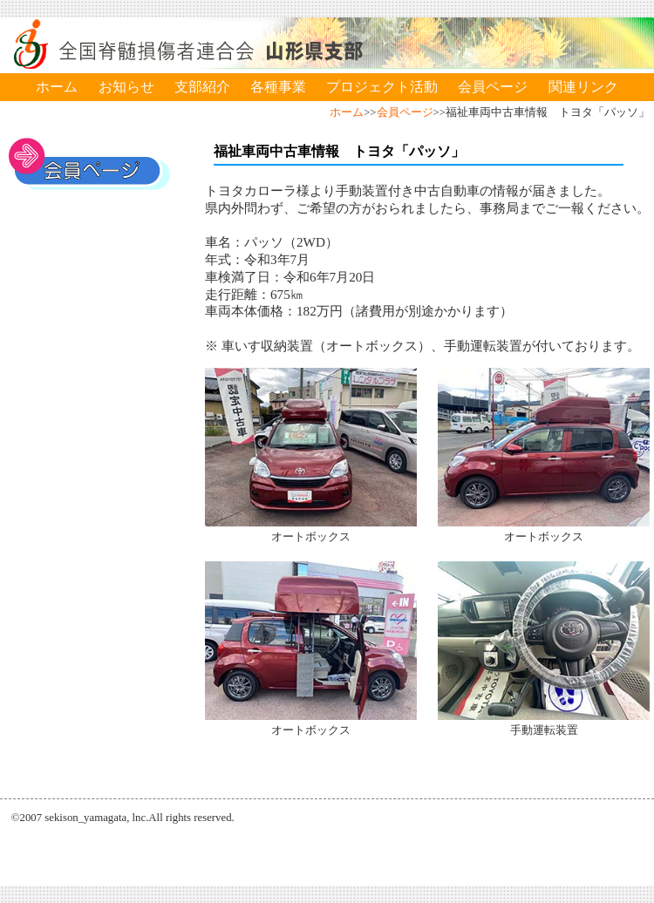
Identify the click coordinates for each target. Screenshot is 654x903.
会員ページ (493, 86)
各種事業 (278, 86)
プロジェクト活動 (382, 86)
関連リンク (583, 86)
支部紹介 (202, 86)
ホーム (57, 86)
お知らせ (126, 86)
